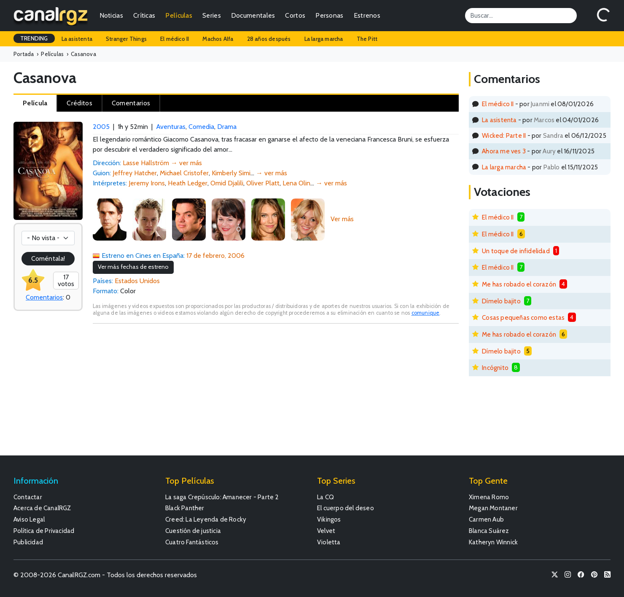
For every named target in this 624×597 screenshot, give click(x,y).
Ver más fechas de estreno (133, 266)
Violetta (329, 542)
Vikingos (329, 519)
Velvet (326, 531)
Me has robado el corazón (519, 284)
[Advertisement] (276, 393)
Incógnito (495, 368)
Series (211, 15)
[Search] (521, 15)
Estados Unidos (137, 281)
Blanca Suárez (489, 531)
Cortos (295, 15)
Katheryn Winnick (493, 542)
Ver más (342, 219)
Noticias (111, 15)
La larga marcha (323, 38)
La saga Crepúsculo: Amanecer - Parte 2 (222, 497)
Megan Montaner (493, 508)
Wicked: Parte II (504, 135)
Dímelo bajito (501, 301)
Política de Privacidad (43, 531)
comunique (426, 313)
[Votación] (48, 238)
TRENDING (34, 38)
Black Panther (184, 508)
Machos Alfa (217, 38)
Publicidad (28, 542)
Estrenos (367, 15)
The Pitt (367, 38)
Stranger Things (126, 38)
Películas (178, 15)
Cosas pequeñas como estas (523, 317)
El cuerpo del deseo (345, 508)
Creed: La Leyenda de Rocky (205, 519)
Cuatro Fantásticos (192, 542)
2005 (101, 127)
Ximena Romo (489, 497)
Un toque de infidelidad (516, 251)
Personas (329, 15)
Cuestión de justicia (193, 531)
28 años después (269, 38)
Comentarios (44, 297)
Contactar (27, 497)
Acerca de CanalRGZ (42, 508)
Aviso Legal (29, 519)
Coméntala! (48, 258)
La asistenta (77, 38)
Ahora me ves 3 (504, 151)
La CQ (325, 497)
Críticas (144, 15)
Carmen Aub (486, 519)
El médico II (174, 38)
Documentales (253, 15)
